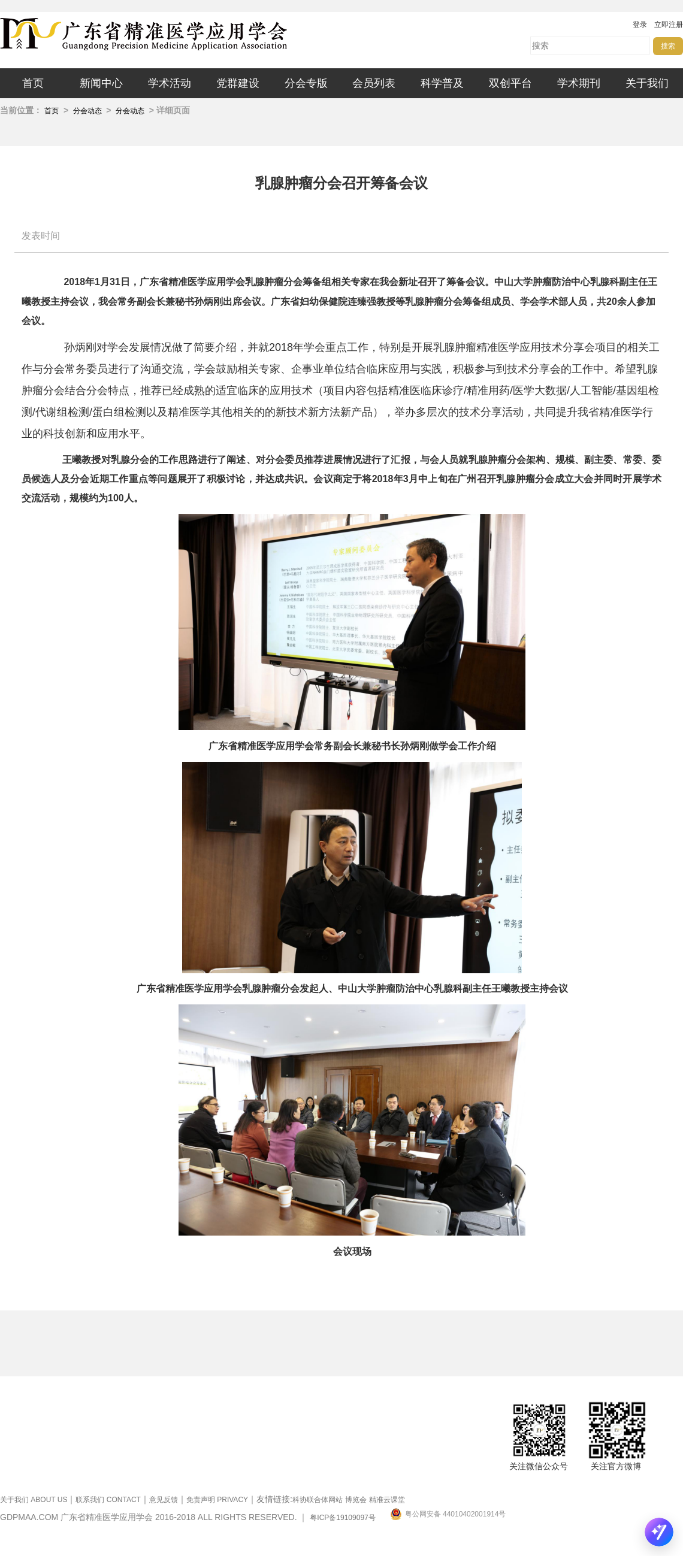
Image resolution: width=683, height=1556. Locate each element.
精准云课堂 (387, 1500)
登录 (640, 24)
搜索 (668, 46)
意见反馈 (163, 1500)
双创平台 (510, 83)
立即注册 (668, 24)
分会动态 (88, 111)
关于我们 (647, 83)
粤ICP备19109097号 (342, 1517)
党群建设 (237, 83)
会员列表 (373, 83)
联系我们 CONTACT (107, 1500)
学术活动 (169, 83)
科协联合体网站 (317, 1500)
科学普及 (442, 83)
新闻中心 (101, 83)
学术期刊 (578, 83)
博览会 (356, 1500)
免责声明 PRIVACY (217, 1500)
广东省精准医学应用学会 (179, 34)
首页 (33, 83)
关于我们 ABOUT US (33, 1500)
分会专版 (306, 83)
